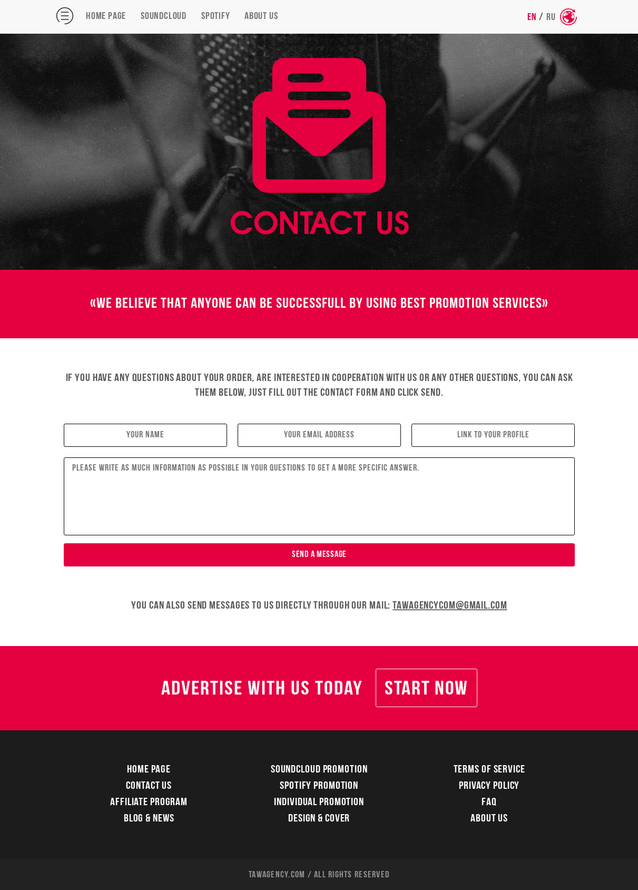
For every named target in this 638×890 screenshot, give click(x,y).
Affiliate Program (149, 802)
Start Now (426, 689)
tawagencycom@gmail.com (449, 605)
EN (532, 17)
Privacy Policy (489, 786)
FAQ (489, 802)
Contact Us (149, 786)
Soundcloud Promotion (319, 770)
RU (551, 17)
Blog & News (148, 819)
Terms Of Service (489, 770)
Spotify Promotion (319, 786)
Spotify (215, 16)
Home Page (106, 16)
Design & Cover (319, 819)
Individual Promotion (319, 802)
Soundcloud (164, 16)
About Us (261, 16)
